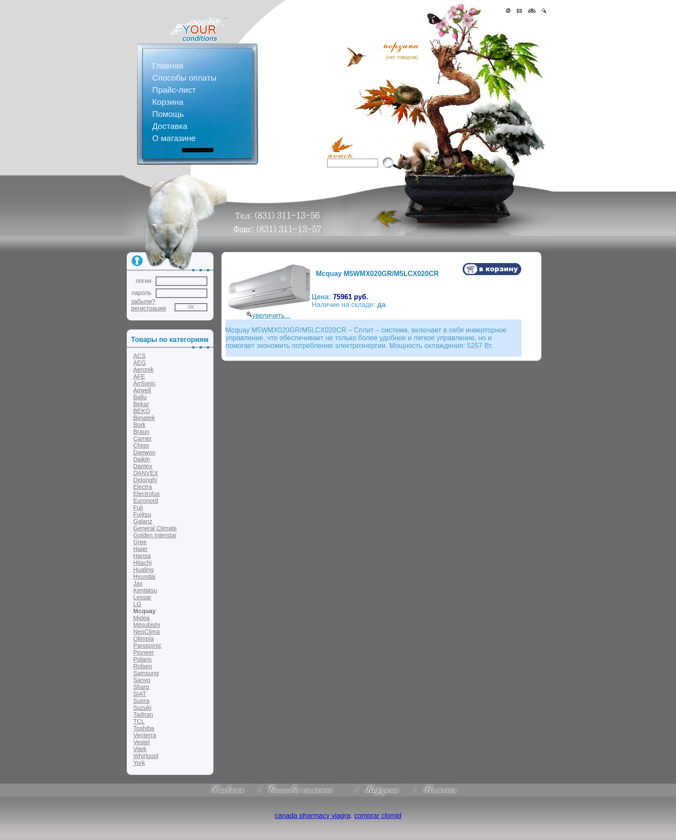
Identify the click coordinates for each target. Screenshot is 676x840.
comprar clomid (377, 815)
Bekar (141, 404)
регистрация (148, 308)
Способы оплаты (184, 77)
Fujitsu (142, 514)
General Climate (155, 528)
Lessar (142, 597)
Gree (140, 542)
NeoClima (146, 631)
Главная (167, 65)
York (139, 762)
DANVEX (145, 473)
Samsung (146, 673)
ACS (139, 355)
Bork (139, 424)
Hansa (141, 555)
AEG (139, 362)
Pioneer (143, 652)
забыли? (143, 301)
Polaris (142, 659)
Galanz (142, 521)
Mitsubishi (146, 624)
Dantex (142, 466)
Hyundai (144, 576)
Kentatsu (145, 590)
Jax (138, 583)
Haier (140, 548)
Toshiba (143, 728)
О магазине (174, 138)
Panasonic (147, 645)
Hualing (143, 569)
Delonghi (145, 479)
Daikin (141, 459)
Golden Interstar (154, 535)
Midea (141, 617)
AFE (139, 376)
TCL (138, 721)
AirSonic (144, 383)
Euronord (145, 500)
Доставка (170, 126)
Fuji (138, 507)
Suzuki (142, 707)
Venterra (144, 735)
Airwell (142, 390)
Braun (141, 431)
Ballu (140, 397)
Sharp (141, 686)
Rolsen (142, 666)
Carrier (142, 438)
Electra (142, 486)
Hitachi (142, 562)
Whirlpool (145, 755)
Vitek (140, 749)
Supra (141, 700)
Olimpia (143, 638)
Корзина (167, 102)
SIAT (139, 693)
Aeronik (143, 369)
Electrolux (146, 493)
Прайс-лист (174, 89)
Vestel (141, 742)
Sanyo (141, 680)
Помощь (168, 114)
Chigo (141, 445)
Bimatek (144, 417)
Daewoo (144, 452)
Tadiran (143, 714)
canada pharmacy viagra (312, 815)
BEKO (141, 410)
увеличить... (271, 315)
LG (137, 604)
